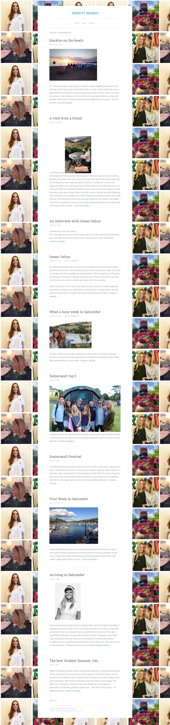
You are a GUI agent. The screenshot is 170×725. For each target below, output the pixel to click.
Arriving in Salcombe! (67, 573)
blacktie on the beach (66, 40)
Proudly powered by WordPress (62, 707)
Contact (91, 23)
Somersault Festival (65, 455)
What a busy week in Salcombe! (75, 311)
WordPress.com (74, 710)
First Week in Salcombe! (69, 498)
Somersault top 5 (63, 375)
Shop (84, 23)
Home (77, 23)
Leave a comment (71, 260)
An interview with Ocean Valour (75, 220)
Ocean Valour (60, 256)
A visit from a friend (65, 118)
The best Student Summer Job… (75, 659)
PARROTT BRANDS (85, 13)
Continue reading (66, 102)
